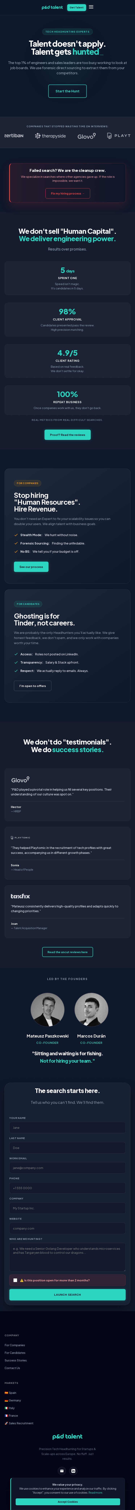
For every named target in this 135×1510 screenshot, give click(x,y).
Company (16, 1198)
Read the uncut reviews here (68, 952)
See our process (31, 566)
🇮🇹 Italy (10, 1408)
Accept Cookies (68, 1501)
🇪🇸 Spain (10, 1392)
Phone (14, 1178)
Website (15, 1218)
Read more (95, 1492)
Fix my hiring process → (68, 193)
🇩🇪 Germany (13, 1400)
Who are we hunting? (25, 1238)
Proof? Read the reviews (67, 434)
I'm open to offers (32, 686)
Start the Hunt (67, 91)
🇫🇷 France (11, 1415)
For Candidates (15, 1352)
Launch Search (67, 1294)
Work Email (18, 1158)
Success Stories (16, 1360)
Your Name (17, 1117)
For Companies (15, 1345)
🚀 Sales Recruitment (19, 1423)
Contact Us (12, 1368)
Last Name (17, 1138)
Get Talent (77, 7)
